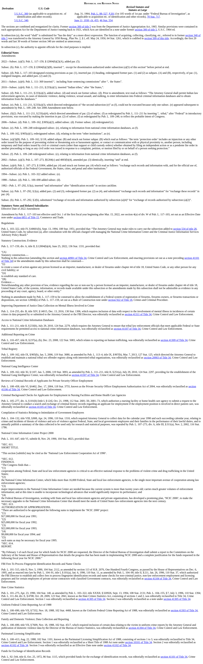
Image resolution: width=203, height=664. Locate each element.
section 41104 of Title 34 (157, 578)
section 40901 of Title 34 (73, 258)
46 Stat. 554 (106, 20)
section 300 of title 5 (80, 26)
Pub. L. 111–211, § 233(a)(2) (30, 93)
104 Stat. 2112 (51, 569)
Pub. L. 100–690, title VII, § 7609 (19, 624)
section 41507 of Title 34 (85, 375)
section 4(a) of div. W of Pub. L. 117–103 (147, 214)
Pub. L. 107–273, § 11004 (31, 165)
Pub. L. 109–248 (27, 107)
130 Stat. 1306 (72, 311)
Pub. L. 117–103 (24, 72)
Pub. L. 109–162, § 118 (33, 139)
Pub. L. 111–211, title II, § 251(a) (103, 372)
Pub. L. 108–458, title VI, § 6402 (19, 386)
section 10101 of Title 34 (138, 642)
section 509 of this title (156, 38)
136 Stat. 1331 (76, 246)
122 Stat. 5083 (67, 340)
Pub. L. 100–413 (10, 639)
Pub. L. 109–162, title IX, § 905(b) (19, 354)
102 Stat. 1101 (44, 639)
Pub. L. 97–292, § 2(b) (27, 200)
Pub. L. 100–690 (32, 179)
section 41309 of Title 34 (174, 340)
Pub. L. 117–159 (45, 296)
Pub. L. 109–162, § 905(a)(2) (38, 122)
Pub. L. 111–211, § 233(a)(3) (30, 104)
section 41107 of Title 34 (127, 328)
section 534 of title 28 (185, 228)
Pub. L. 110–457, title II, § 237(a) (19, 340)
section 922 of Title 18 (120, 299)
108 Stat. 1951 (66, 228)
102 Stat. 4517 (63, 624)
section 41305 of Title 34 (91, 599)
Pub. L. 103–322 (32, 174)
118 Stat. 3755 (62, 386)
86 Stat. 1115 (50, 656)
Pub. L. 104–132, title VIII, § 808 (19, 418)
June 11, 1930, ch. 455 (86, 20)
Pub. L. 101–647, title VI (14, 438)
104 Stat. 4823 (65, 438)
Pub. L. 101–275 (10, 593)
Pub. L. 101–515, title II (14, 569)
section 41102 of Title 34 (14, 645)
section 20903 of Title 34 (157, 357)
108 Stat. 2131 (137, 593)
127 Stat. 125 (145, 354)
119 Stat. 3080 (61, 354)
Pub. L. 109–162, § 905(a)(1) (16, 133)
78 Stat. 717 (153, 16)
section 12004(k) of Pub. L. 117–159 (39, 299)
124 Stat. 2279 (62, 325)
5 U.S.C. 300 (21, 13)
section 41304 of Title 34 (142, 627)
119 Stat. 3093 (60, 372)
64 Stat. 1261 (114, 38)
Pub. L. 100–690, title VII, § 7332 (19, 610)
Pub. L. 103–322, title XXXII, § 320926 (90, 593)
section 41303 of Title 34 (184, 610)
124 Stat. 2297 (146, 372)
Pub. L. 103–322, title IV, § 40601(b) (21, 228)
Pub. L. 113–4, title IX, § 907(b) (105, 354)
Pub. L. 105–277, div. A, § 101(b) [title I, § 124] (26, 400)
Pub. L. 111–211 (134, 113)
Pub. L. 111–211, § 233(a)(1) (41, 87)
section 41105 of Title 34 (42, 406)
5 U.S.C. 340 (21, 20)
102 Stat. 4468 (63, 610)
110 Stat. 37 (171, 572)
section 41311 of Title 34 (138, 314)
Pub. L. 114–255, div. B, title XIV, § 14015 (24, 311)
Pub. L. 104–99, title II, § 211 (133, 572)
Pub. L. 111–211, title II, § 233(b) (19, 325)
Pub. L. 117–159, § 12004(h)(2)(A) (44, 61)
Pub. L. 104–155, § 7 (158, 593)
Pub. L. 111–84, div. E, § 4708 (17, 596)
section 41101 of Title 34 (174, 656)
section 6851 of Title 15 (26, 217)
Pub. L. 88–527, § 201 (102, 13)
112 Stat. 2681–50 (79, 400)
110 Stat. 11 (92, 572)
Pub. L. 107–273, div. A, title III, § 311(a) (151, 424)
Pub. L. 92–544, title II (13, 656)
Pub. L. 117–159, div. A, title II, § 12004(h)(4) (26, 246)
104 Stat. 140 (44, 593)
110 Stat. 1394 (192, 593)
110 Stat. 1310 (62, 418)
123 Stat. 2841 (59, 596)
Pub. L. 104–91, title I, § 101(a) (54, 572)
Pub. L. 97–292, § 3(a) (21, 185)
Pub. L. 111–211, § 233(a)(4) (32, 113)
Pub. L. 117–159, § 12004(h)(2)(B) (33, 67)
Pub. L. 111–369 (34, 81)
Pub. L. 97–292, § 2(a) (26, 191)
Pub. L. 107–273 (35, 159)
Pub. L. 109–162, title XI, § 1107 (19, 372)
